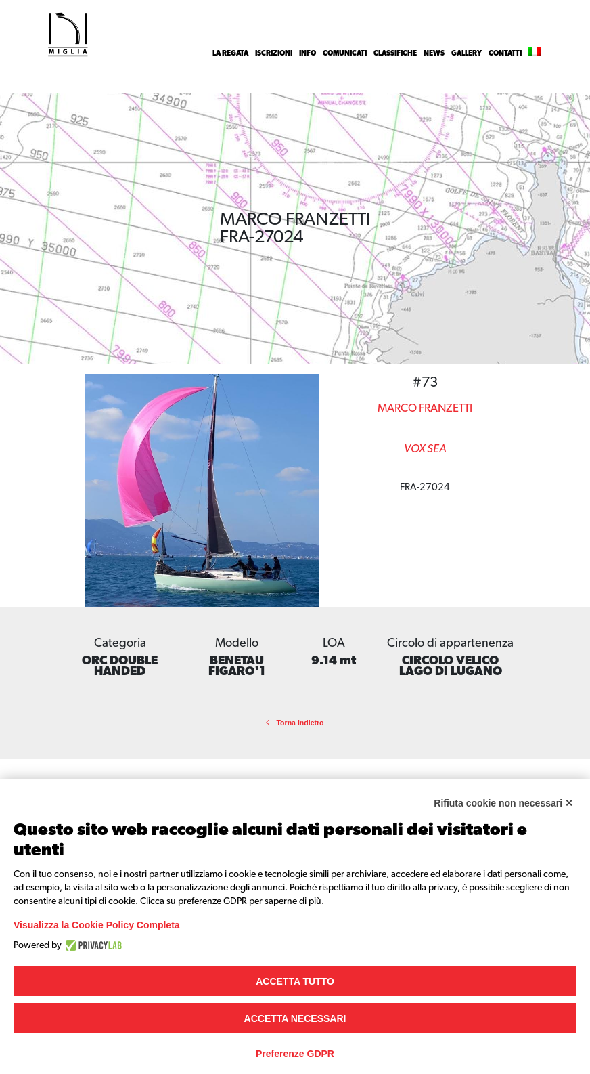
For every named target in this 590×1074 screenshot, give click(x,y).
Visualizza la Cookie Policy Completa (97, 925)
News (434, 53)
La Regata (230, 53)
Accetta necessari (295, 1018)
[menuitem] (534, 53)
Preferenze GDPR (295, 1053)
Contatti (505, 53)
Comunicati (345, 53)
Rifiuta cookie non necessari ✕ (503, 803)
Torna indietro (294, 722)
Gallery (466, 53)
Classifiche (395, 53)
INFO (307, 53)
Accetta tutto (295, 981)
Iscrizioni (273, 53)
